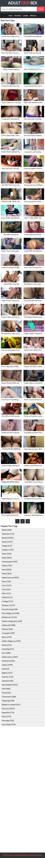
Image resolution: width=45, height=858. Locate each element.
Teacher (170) (7, 677)
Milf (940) (6, 688)
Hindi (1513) (7, 597)
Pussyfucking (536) (10, 609)
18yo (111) (6, 593)
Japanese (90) (7, 681)
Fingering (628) (8, 700)
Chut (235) (6, 589)
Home (10, 15)
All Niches (33, 15)
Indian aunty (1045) (10, 657)
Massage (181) (8, 720)
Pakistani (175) (8, 534)
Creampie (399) (8, 633)
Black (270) (6, 637)
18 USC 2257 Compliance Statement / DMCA (19, 855)
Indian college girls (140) (12, 621)
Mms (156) (6, 581)
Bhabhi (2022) (8, 538)
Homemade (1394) (9, 561)
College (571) (7, 601)
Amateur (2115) (8, 605)
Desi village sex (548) (10, 613)
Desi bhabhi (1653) (10, 684)
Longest (25, 15)
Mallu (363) (6, 573)
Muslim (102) (7, 629)
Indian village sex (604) (11, 641)
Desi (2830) (6, 569)
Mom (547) (6, 716)
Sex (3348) (6, 653)
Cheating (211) (8, 649)
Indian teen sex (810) (10, 577)
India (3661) (7, 557)
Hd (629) (5, 669)
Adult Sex (22, 3)
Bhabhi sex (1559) (9, 617)
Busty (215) (6, 645)
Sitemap (39, 855)
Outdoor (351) (8, 549)
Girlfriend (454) (8, 661)
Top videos (17, 15)
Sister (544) (6, 553)
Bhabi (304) (7, 530)
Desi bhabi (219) (8, 724)
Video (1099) (7, 665)
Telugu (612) (7, 545)
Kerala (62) (6, 692)
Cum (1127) (7, 585)
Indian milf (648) (8, 625)
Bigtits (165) (7, 673)
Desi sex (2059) (8, 708)
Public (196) (7, 565)
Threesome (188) (9, 696)
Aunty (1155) (7, 542)
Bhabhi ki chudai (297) (11, 704)
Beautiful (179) (8, 712)
